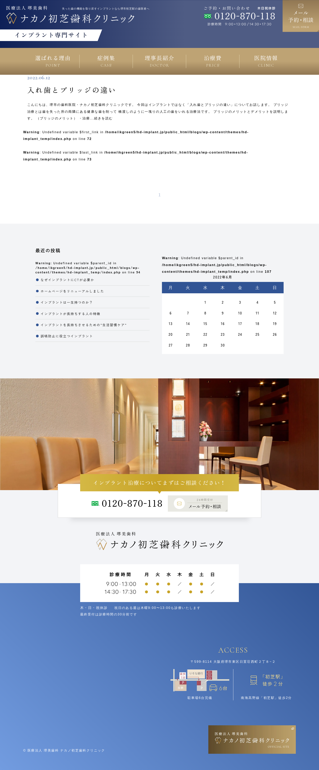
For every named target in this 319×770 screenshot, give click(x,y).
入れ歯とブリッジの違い (72, 89)
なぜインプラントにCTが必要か (67, 279)
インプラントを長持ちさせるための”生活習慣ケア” (84, 324)
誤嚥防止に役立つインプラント (67, 336)
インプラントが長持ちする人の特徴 (71, 313)
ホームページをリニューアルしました (72, 291)
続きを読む (103, 118)
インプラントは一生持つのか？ (67, 302)
